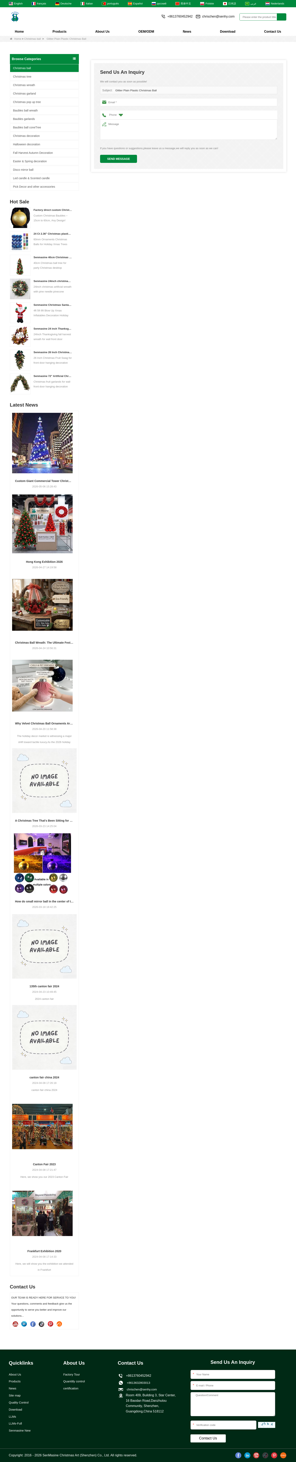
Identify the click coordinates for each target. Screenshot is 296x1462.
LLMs (13, 1418)
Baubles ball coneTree (27, 127)
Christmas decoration (26, 135)
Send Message (118, 158)
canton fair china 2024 (44, 1077)
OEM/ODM (146, 31)
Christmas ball (32, 38)
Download (227, 31)
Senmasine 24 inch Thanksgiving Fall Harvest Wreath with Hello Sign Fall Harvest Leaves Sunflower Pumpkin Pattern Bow (52, 328)
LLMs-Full (16, 1425)
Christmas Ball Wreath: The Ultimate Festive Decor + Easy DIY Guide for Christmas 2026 (44, 642)
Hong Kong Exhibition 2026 (44, 561)
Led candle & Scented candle (31, 178)
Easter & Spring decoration (30, 161)
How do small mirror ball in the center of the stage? (44, 901)
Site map (15, 1396)
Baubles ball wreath (25, 110)
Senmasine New (20, 1432)
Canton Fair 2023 (44, 1164)
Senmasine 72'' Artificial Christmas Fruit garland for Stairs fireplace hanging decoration (52, 376)
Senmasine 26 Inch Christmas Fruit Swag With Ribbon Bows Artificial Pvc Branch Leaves (52, 352)
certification (71, 1389)
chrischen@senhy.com (218, 16)
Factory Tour (72, 1374)
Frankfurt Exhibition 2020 (44, 1251)
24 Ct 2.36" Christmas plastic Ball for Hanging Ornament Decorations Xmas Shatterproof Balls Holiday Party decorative (52, 233)
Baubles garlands (24, 119)
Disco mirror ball (23, 169)
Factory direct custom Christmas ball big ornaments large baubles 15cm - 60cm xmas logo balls (52, 209)
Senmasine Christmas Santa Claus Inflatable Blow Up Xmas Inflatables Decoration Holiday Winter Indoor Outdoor (52, 304)
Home (19, 31)
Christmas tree (22, 76)
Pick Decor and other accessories (34, 186)
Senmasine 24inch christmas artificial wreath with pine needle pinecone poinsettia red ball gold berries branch (52, 281)
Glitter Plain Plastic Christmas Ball (135, 90)
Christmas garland (24, 93)
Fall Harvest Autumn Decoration (33, 152)
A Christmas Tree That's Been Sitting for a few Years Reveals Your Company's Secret (44, 820)
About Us (102, 31)
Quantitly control (75, 1381)
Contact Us (272, 31)
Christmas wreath (24, 85)
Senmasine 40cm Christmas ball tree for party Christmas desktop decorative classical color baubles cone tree (52, 257)
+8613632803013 (137, 1383)
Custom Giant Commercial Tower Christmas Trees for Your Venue (44, 481)
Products (59, 31)
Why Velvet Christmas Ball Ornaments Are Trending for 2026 (44, 723)
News (187, 31)
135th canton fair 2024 (44, 986)
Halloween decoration (26, 144)
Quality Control (19, 1403)
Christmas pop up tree (27, 102)
